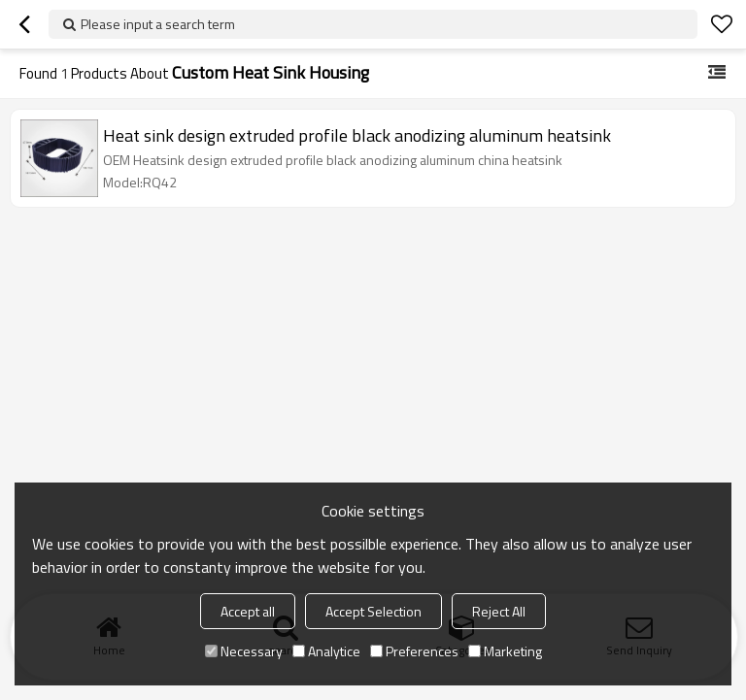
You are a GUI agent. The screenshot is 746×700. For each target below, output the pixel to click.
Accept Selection (373, 611)
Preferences (414, 651)
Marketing (505, 651)
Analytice (326, 651)
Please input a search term (158, 24)
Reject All (499, 611)
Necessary (244, 651)
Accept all (247, 611)
